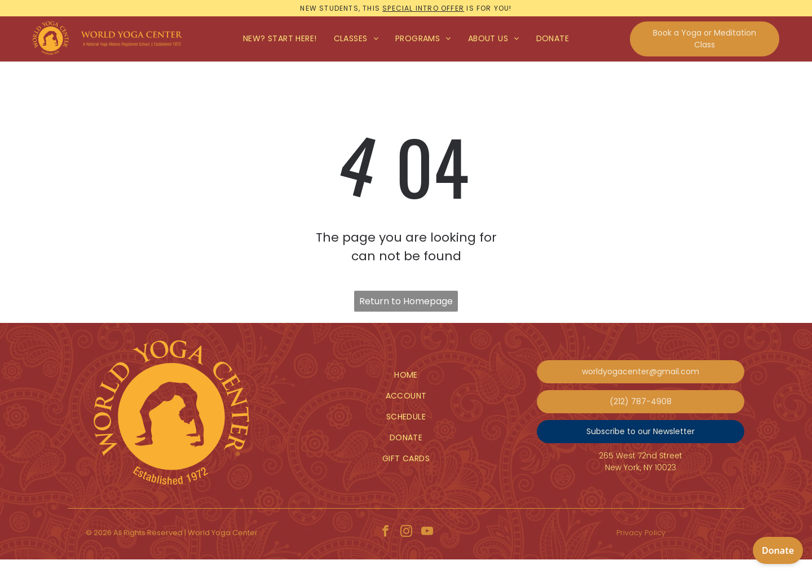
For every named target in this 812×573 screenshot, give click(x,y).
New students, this (340, 8)
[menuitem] (280, 39)
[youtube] (427, 532)
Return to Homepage (406, 301)
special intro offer (423, 8)
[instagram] (406, 532)
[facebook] (385, 532)
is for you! (488, 8)
